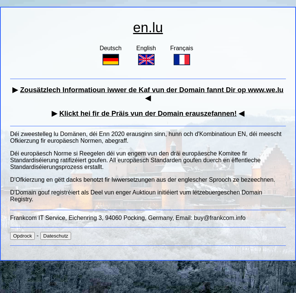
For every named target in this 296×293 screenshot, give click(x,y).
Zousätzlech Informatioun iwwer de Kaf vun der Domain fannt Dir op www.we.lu (152, 90)
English (146, 55)
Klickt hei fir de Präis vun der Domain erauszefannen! (148, 113)
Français (181, 55)
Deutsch (111, 55)
